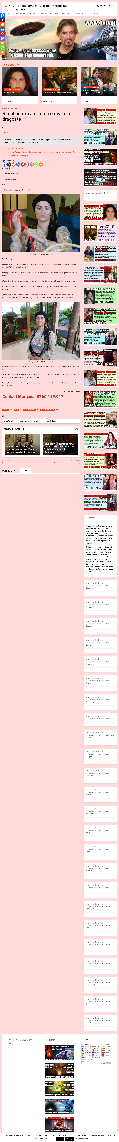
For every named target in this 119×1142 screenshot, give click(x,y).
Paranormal (67, 13)
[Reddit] (14, 164)
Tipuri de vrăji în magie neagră (16, 156)
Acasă (7, 13)
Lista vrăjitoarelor (19, 13)
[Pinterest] (23, 164)
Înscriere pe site (81, 13)
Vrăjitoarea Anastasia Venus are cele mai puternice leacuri (98, 91)
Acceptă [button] (60, 1139)
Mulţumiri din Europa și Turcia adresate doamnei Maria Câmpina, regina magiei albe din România (42, 152)
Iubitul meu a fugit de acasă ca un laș (65, 463)
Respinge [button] (70, 1139)
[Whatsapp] (36, 164)
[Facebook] (5, 164)
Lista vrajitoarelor (12, 89)
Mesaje (43, 13)
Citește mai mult (81, 1139)
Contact (94, 13)
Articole (33, 13)
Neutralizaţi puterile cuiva (14, 148)
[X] (9, 164)
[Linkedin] (18, 164)
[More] (41, 164)
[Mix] (32, 164)
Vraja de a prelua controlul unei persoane (19, 463)
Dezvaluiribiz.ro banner (29, 50)
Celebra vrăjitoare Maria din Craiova (57, 92)
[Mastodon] (27, 164)
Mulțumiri (54, 13)
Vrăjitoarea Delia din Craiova (15, 92)
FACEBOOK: (25, 470)
